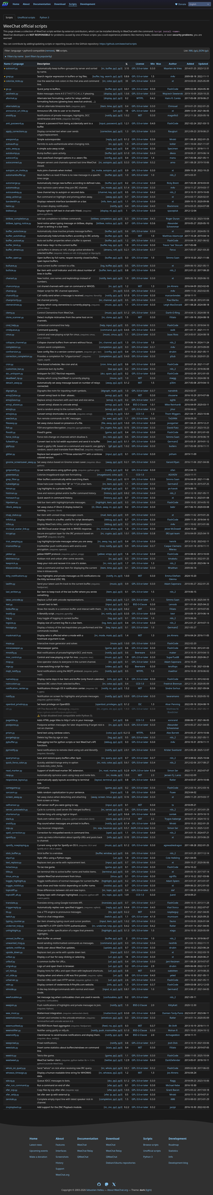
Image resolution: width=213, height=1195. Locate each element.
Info (171, 1156)
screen (101, 797)
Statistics (173, 1150)
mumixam (172, 916)
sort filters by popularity (38, 56)
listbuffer (12, 609)
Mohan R (172, 1030)
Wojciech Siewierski (173, 93)
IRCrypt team (173, 533)
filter (109, 479)
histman (11, 493)
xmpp (109, 554)
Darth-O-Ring (173, 312)
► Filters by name (14, 56)
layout (98, 779)
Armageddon (173, 1034)
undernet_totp (15, 925)
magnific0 (173, 115)
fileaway (11, 423)
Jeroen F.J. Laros (173, 775)
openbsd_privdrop (17, 704)
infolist (11, 519)
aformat (11, 98)
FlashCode (172, 89)
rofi (115, 249)
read (105, 770)
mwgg (172, 378)
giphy (10, 446)
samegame (13, 787)
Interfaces (61, 1150)
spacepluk (172, 210)
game (109, 432)
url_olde (11, 975)
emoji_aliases (14, 404)
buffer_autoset (15, 240)
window (108, 853)
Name (7, 63)
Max (158, 63)
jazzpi (173, 1107)
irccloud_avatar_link (17, 528)
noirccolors (13, 683)
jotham (172, 454)
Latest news (36, 1144)
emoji (109, 395)
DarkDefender (172, 1060)
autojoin (107, 162)
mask (109, 635)
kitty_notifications (16, 575)
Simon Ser (172, 770)
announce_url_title (17, 110)
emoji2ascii (13, 400)
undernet (101, 925)
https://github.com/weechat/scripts (118, 43)
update (108, 947)
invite (99, 170)
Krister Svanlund (172, 750)
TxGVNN (172, 418)
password (112, 123)
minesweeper (14, 648)
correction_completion (19, 356)
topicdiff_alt (13, 894)
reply (109, 139)
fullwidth (12, 441)
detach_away (14, 382)
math (114, 390)
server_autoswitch (17, 809)
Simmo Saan (172, 257)
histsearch (12, 497)
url (115, 110)
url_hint (11, 970)
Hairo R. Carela (173, 98)
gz (195, 50)
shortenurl (13, 814)
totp (109, 925)
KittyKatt (172, 1005)
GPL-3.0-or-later (140, 68)
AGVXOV (172, 474)
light (148, 1190)
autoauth (12, 143)
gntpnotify (13, 470)
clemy (10, 312)
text (110, 441)
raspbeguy (172, 912)
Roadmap (174, 1144)
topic (109, 890)
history (108, 493)
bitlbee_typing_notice (18, 223)
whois (114, 528)
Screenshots (62, 1156)
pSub (172, 356)
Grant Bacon (172, 1089)
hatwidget (12, 483)
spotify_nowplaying (17, 845)
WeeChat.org (62, 1174)
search (108, 76)
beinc (10, 206)
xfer (110, 1085)
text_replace (13, 862)
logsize (11, 622)
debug (108, 519)
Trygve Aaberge (173, 818)
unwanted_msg (15, 943)
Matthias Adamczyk (173, 235)
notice (108, 223)
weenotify (12, 1034)
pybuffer (12, 742)
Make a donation (38, 1156)
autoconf (12, 157)
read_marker (14, 770)
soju (9, 828)
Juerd (172, 894)
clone (109, 317)
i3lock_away (13, 507)
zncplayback (13, 1107)
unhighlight (13, 930)
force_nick (12, 436)
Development (87, 4)
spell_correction (15, 832)
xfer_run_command (17, 1085)
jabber (10, 554)
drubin (172, 351)
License (140, 63)
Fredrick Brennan (173, 683)
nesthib (173, 943)
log (102, 76)
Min (153, 63)
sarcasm (11, 792)
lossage (11, 627)
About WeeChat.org (117, 1190)
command (106, 329)
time (109, 106)
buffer (109, 68)
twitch (10, 916)
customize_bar (15, 368)
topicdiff (11, 890)
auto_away (13, 148)
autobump (13, 153)
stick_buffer (13, 853)
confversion (13, 351)
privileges (112, 704)
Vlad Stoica (173, 907)
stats (109, 1047)
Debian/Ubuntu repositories (120, 1162)
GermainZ (173, 441)
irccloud (105, 528)
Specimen (173, 148)
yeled (173, 975)
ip (111, 1094)
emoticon (107, 1017)
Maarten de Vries (173, 68)
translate (12, 902)
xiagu (173, 930)
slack (10, 818)
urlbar (10, 956)
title (9, 871)
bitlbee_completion (17, 218)
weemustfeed (14, 1025)
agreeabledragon (173, 845)
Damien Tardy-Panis (172, 1013)
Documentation (42, 4)
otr (9, 708)
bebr (172, 507)
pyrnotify (12, 750)
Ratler (173, 779)
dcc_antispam (14, 373)
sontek (172, 814)
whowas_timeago (16, 1072)
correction (106, 131)
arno (172, 162)
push (101, 1030)
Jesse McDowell (173, 528)
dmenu (108, 249)
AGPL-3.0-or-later (140, 770)
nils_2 (173, 175)
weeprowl (12, 1042)
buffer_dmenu (15, 249)
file (103, 423)
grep (9, 76)
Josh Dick (173, 1042)
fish (9, 427)
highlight (107, 488)
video (109, 666)
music (109, 304)
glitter (10, 454)
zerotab (11, 1099)
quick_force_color (16, 762)
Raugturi (172, 131)
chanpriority (13, 300)
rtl (111, 210)
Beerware (140, 652)
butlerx (173, 446)
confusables (110, 997)
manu (173, 157)
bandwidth (13, 201)
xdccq (10, 1080)
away (109, 148)
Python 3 (44, 17)
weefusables (14, 997)
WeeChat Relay (85, 1150)
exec (109, 418)
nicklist (108, 885)
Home (16, 4)
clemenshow (14, 304)
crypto (108, 427)
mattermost (110, 1013)
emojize (11, 413)
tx (173, 805)
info (104, 201)
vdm (9, 984)
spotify (11, 837)
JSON (201, 50)
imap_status (13, 514)
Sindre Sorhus (173, 688)
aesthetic (12, 93)
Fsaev (173, 792)
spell (109, 832)
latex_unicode (14, 599)
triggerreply (13, 907)
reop (9, 775)
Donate (180, 4)
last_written (13, 591)
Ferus (173, 249)
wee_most (12, 1013)
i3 (93, 507)
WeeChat (82, 1144)
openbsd (100, 704)
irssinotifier (13, 546)
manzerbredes (173, 295)
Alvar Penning (173, 704)
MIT (140, 115)
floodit (10, 432)
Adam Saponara (172, 583)
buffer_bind (13, 245)
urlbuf (10, 961)
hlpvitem (12, 502)
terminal (107, 779)
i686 (173, 1099)
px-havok (173, 488)
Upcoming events (39, 1150)
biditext (11, 210)
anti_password (15, 123)
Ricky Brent (173, 183)
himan (10, 488)
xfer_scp (11, 1089)
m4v (173, 76)
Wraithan (173, 567)
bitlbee (95, 218)
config (108, 157)
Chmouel (173, 106)
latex (109, 599)
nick (110, 436)
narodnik (172, 390)
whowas (107, 1072)
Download (60, 4)
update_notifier (15, 947)
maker (172, 652)
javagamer (172, 423)
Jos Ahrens (172, 286)
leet (9, 604)
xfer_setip (12, 1094)
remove (50, 50)
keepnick (12, 563)
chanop (11, 290)
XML (191, 50)
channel (103, 192)
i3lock (99, 507)
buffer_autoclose (16, 231)
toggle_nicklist (15, 885)
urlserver (12, 980)
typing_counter (15, 921)
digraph (11, 390)
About (26, 4)
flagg (172, 1080)
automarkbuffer (15, 175)
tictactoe (12, 867)
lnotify (10, 613)
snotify (11, 823)
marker (113, 770)
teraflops (172, 666)
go (8, 89)
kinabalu (172, 558)
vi (111, 989)
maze (10, 643)
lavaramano (173, 696)
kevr (173, 613)
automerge (13, 183)
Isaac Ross (172, 334)
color (109, 81)
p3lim (173, 382)
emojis (11, 409)
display (108, 93)
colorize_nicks (14, 81)
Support (60, 1168)
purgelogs (12, 737)
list (110, 609)
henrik (172, 541)
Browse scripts (151, 1144)
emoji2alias (13, 395)
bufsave (11, 265)
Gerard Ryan (172, 462)
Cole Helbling (173, 857)
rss (110, 1025)
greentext (12, 474)
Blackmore (172, 206)
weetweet (12, 1060)
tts (8, 912)
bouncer (107, 828)
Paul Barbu (173, 300)
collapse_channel (16, 342)
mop (9, 661)
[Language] (199, 4)
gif (110, 446)
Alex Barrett (173, 732)
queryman (12, 758)
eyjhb (173, 400)
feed (105, 1025)
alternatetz (13, 106)
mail (103, 514)
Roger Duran (173, 218)
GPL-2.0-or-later (140, 143)
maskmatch (13, 635)
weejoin (11, 1005)
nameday (12, 679)
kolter (173, 143)
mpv (9, 666)
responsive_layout (16, 779)
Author (173, 63)
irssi (102, 546)
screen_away (14, 797)
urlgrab (11, 966)
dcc (103, 373)
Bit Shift (173, 1025)
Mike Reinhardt (173, 404)
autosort (12, 68)
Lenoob (173, 604)
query (109, 758)
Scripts (73, 4)
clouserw (172, 395)
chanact (11, 278)
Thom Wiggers (173, 413)
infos (10, 524)
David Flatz (173, 427)
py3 (120, 68)
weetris (11, 1055)
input (102, 123)
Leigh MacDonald (173, 304)
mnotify (11, 652)
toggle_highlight (16, 880)
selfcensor (12, 805)
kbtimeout (12, 558)
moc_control (14, 657)
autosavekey (14, 192)
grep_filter (12, 479)
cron (9, 364)
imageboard (104, 474)
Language (18, 63)
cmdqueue (13, 329)
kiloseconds (13, 567)
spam (109, 373)
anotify (11, 115)
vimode (11, 989)
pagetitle (12, 720)
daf (172, 890)
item (103, 106)
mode (109, 187)
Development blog (178, 1162)
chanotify (12, 295)
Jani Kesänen (173, 961)
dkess (173, 153)
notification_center (17, 688)
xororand (173, 720)
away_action (13, 196)
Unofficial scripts (26, 17)
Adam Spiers (172, 880)
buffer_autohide (15, 235)
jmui (172, 409)
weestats (12, 1047)
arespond (12, 139)
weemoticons (14, 1017)
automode (12, 187)
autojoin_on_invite (17, 170)
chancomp (13, 286)
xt (173, 81)
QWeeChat (82, 1156)
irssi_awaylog (14, 541)
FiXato (173, 317)
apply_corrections (16, 131)
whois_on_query (15, 1068)
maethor (172, 671)
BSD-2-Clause (140, 404)
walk (172, 329)
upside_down (14, 952)
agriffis (172, 876)
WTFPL (139, 98)
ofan (172, 470)
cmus (10, 334)
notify (109, 115)
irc (103, 68)
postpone (12, 724)
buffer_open (13, 257)
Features (60, 1144)
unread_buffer (15, 938)
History (59, 1162)
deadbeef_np (14, 378)
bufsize (11, 270)
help (102, 325)
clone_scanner (15, 317)
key (110, 192)
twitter (108, 1060)
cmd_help (12, 325)
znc (110, 1107)
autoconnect (14, 162)
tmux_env (12, 876)
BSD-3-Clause (140, 604)
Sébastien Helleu (95, 1190)
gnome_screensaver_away (21, 462)
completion (106, 218)
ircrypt (10, 533)
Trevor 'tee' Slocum (173, 245)
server (109, 809)
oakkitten (173, 970)
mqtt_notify (13, 671)
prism (10, 732)
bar (110, 368)
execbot (11, 418)
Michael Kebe (173, 1085)
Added (190, 63)
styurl (10, 857)
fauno (173, 921)
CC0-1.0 (140, 413)
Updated (203, 63)
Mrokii (172, 139)
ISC (140, 704)
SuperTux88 (173, 657)
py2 (115, 68)
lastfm (10, 583)
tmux (109, 797)
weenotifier (13, 1030)
